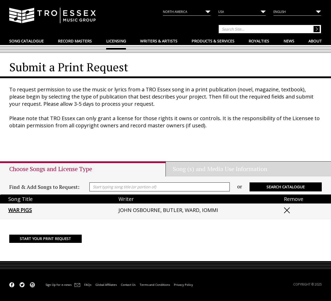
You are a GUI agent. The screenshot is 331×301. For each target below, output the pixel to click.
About (315, 40)
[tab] (87, 168)
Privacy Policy (183, 285)
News (288, 40)
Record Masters (75, 40)
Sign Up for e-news (58, 285)
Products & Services (212, 40)
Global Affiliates (106, 285)
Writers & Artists (158, 40)
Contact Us (128, 285)
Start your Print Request (45, 238)
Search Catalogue (285, 186)
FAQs (87, 285)
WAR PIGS (20, 210)
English (279, 12)
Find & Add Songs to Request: (44, 186)
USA (221, 12)
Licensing (116, 40)
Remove (287, 210)
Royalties (259, 40)
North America (175, 12)
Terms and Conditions (155, 285)
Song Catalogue (26, 40)
